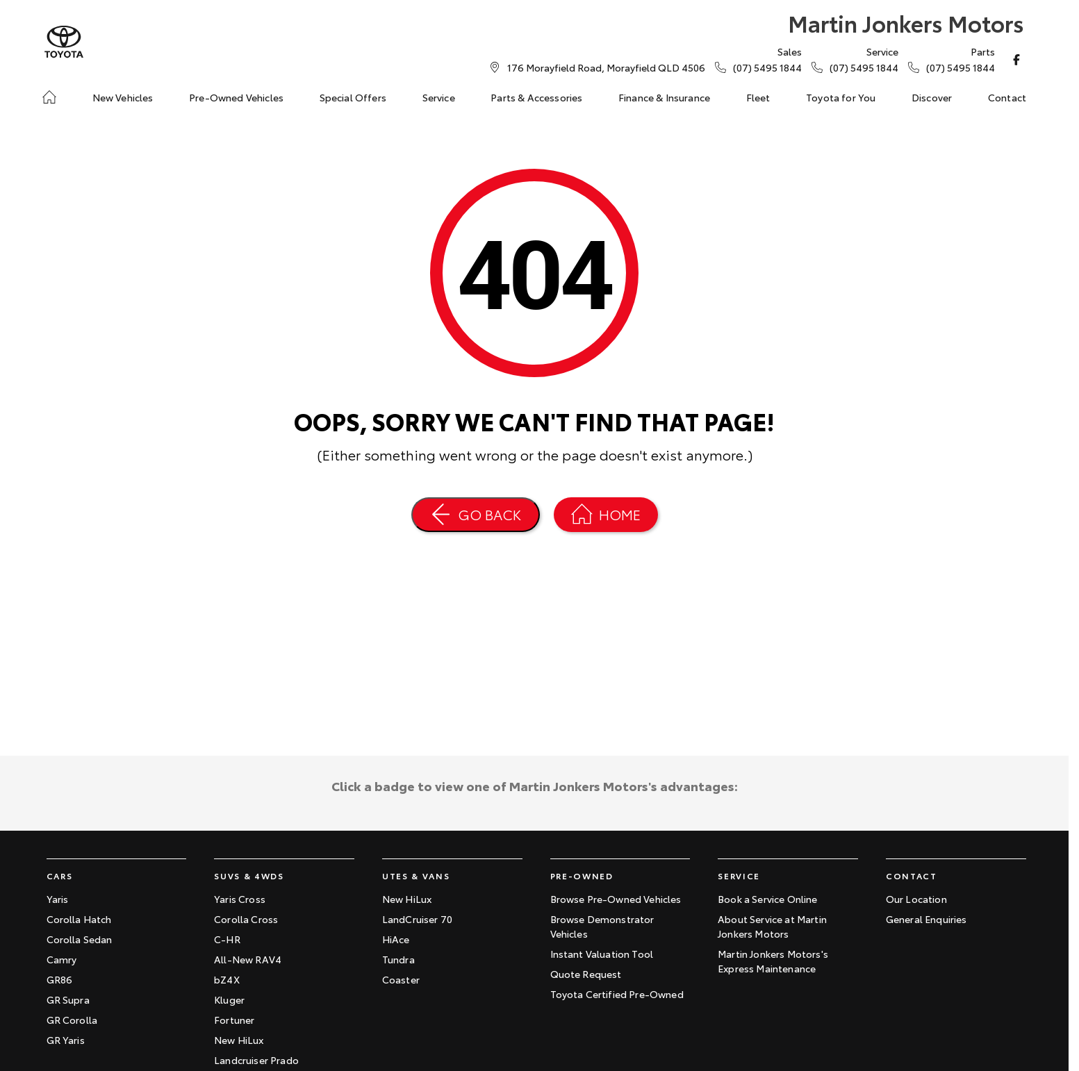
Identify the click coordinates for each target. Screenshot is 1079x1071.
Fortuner (234, 1020)
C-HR (227, 939)
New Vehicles (123, 97)
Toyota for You (840, 97)
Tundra (398, 959)
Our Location (916, 899)
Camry (62, 959)
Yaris (58, 899)
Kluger (229, 999)
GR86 (60, 979)
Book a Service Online (767, 899)
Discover (932, 97)
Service (438, 97)
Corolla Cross (246, 919)
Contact (1007, 97)
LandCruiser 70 (417, 919)
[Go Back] (475, 514)
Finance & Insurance (664, 97)
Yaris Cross (239, 899)
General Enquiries (926, 919)
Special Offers (353, 97)
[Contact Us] (606, 67)
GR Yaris (66, 1040)
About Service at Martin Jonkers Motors (772, 926)
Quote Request (586, 974)
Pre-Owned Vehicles (236, 97)
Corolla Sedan (80, 939)
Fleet (758, 97)
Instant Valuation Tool (602, 954)
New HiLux (238, 1040)
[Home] (49, 97)
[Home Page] (63, 42)
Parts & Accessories (536, 97)
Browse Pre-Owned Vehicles (616, 899)
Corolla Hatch (79, 919)
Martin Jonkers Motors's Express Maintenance (773, 961)
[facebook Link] (1016, 59)
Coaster (401, 979)
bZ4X (227, 979)
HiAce (396, 939)
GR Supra (68, 999)
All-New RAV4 (247, 959)
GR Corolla (72, 1020)
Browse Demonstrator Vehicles (602, 926)
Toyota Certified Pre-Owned (617, 994)
